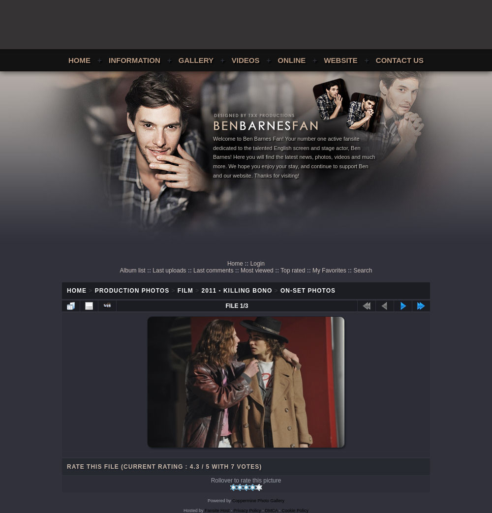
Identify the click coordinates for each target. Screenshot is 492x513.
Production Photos (132, 290)
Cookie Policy (295, 510)
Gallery (196, 60)
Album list (133, 270)
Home (79, 60)
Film (185, 290)
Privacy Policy (247, 510)
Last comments (213, 270)
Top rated (292, 270)
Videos (246, 60)
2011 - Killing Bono (237, 290)
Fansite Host (217, 510)
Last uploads (169, 270)
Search (362, 270)
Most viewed (257, 270)
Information (134, 60)
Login (257, 263)
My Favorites (329, 270)
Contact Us (400, 60)
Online (292, 60)
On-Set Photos (308, 290)
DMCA (271, 510)
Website (340, 60)
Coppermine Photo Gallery (258, 500)
